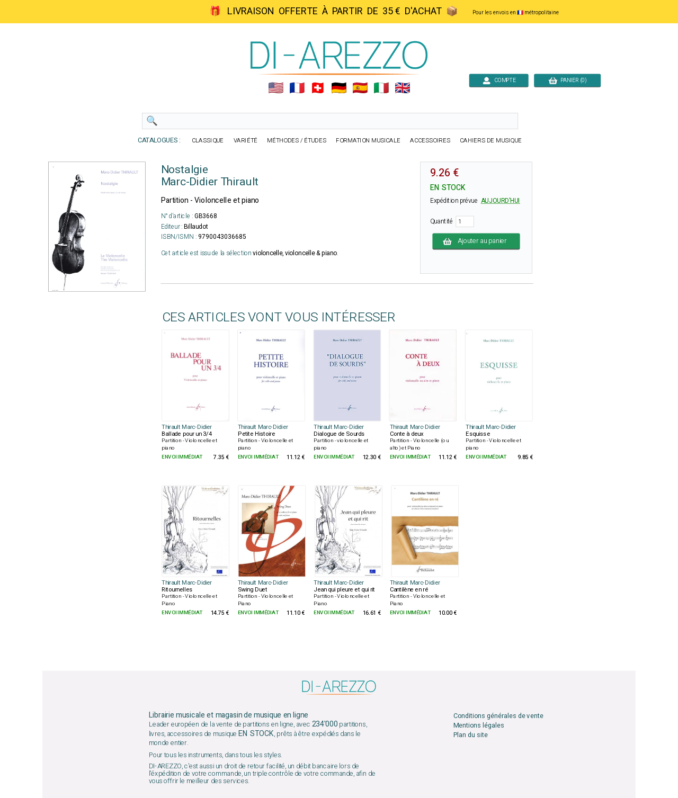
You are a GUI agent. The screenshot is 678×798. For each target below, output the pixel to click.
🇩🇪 (338, 88)
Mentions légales (478, 725)
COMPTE (498, 80)
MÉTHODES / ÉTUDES (296, 140)
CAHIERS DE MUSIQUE (491, 140)
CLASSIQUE (208, 140)
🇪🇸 (360, 88)
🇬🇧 (402, 88)
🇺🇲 (275, 88)
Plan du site (470, 735)
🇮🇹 (381, 88)
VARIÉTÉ (246, 140)
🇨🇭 (317, 88)
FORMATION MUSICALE (368, 140)
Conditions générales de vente (498, 716)
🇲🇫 (297, 88)
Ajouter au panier (476, 241)
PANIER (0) (567, 80)
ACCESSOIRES (430, 140)
